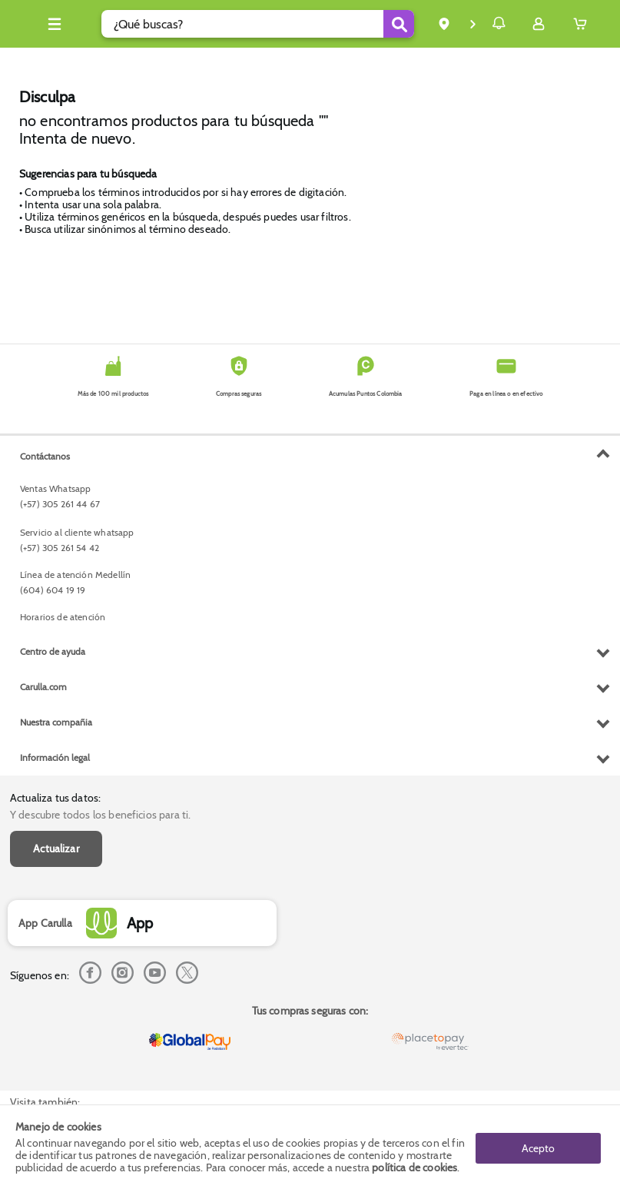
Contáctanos (45, 763)
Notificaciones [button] (476, 23)
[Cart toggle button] (583, 24)
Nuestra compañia (56, 1029)
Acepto (538, 1147)
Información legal (55, 1065)
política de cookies (414, 1167)
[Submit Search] (358, 24)
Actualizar (56, 500)
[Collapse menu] (80, 24)
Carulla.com (43, 994)
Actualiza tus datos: (55, 449)
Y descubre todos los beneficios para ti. (100, 466)
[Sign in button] (539, 24)
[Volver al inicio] (30, 28)
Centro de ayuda (52, 959)
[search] (247, 24)
